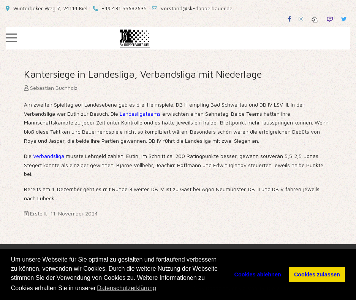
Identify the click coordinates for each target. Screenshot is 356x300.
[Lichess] (314, 19)
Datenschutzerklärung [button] (126, 288)
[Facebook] (289, 19)
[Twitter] (344, 19)
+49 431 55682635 (124, 8)
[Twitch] (330, 19)
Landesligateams (141, 113)
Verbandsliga (49, 156)
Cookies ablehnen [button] (257, 274)
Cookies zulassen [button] (317, 274)
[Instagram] (301, 19)
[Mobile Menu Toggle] (11, 38)
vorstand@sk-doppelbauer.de (197, 8)
